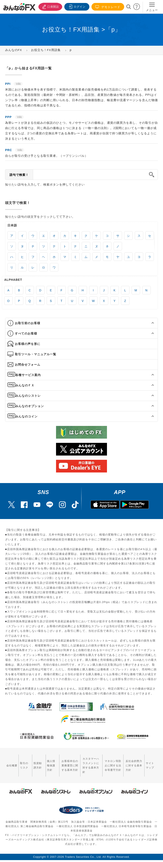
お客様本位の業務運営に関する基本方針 (64, 763)
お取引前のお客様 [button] (27, 323)
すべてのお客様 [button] (26, 333)
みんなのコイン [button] (26, 416)
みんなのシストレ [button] (28, 395)
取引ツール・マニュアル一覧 (35, 354)
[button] (149, 323)
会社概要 (10, 763)
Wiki (18, 83)
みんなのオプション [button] (29, 406)
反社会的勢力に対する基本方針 (133, 763)
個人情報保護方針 (47, 763)
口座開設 (49, 6)
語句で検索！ (19, 174)
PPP (9, 117)
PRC (9, 150)
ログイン (76, 6)
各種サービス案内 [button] (28, 375)
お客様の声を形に (27, 344)
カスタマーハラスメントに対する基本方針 (88, 763)
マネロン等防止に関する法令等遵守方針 (111, 763)
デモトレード (107, 7)
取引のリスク (22, 763)
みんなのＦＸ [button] (24, 385)
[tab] (81, 323)
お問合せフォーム (27, 364)
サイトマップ (151, 763)
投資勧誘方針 (35, 763)
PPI (8, 83)
